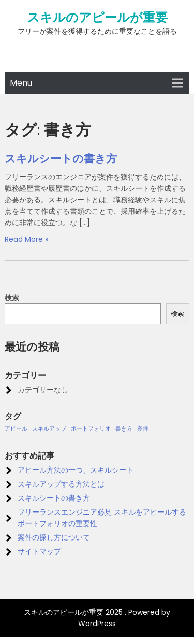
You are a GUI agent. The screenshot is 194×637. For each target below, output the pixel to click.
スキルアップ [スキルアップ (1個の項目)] (49, 429)
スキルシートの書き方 (61, 158)
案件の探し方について (54, 537)
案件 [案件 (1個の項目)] (142, 429)
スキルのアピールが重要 (97, 17)
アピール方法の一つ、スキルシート (75, 470)
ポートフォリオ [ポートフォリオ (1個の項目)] (91, 429)
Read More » (26, 239)
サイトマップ (39, 551)
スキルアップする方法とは (61, 484)
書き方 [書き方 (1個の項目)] (123, 429)
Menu (21, 83)
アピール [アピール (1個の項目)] (16, 429)
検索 (12, 298)
